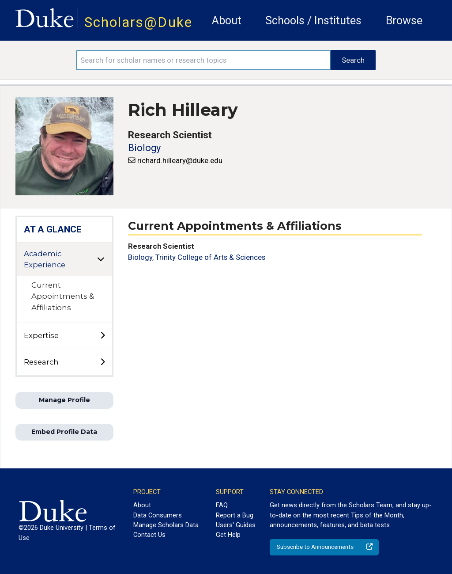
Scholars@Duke (138, 22)
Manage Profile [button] (64, 400)
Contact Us (149, 535)
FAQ (222, 505)
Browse (404, 20)
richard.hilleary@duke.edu (179, 160)
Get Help (228, 535)
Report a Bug (234, 515)
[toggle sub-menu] (102, 335)
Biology (144, 147)
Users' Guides (236, 525)
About (226, 20)
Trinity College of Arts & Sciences (210, 257)
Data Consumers (157, 515)
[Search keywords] (203, 60)
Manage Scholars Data (166, 525)
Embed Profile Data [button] (64, 432)
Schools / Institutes (313, 20)
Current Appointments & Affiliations (62, 296)
